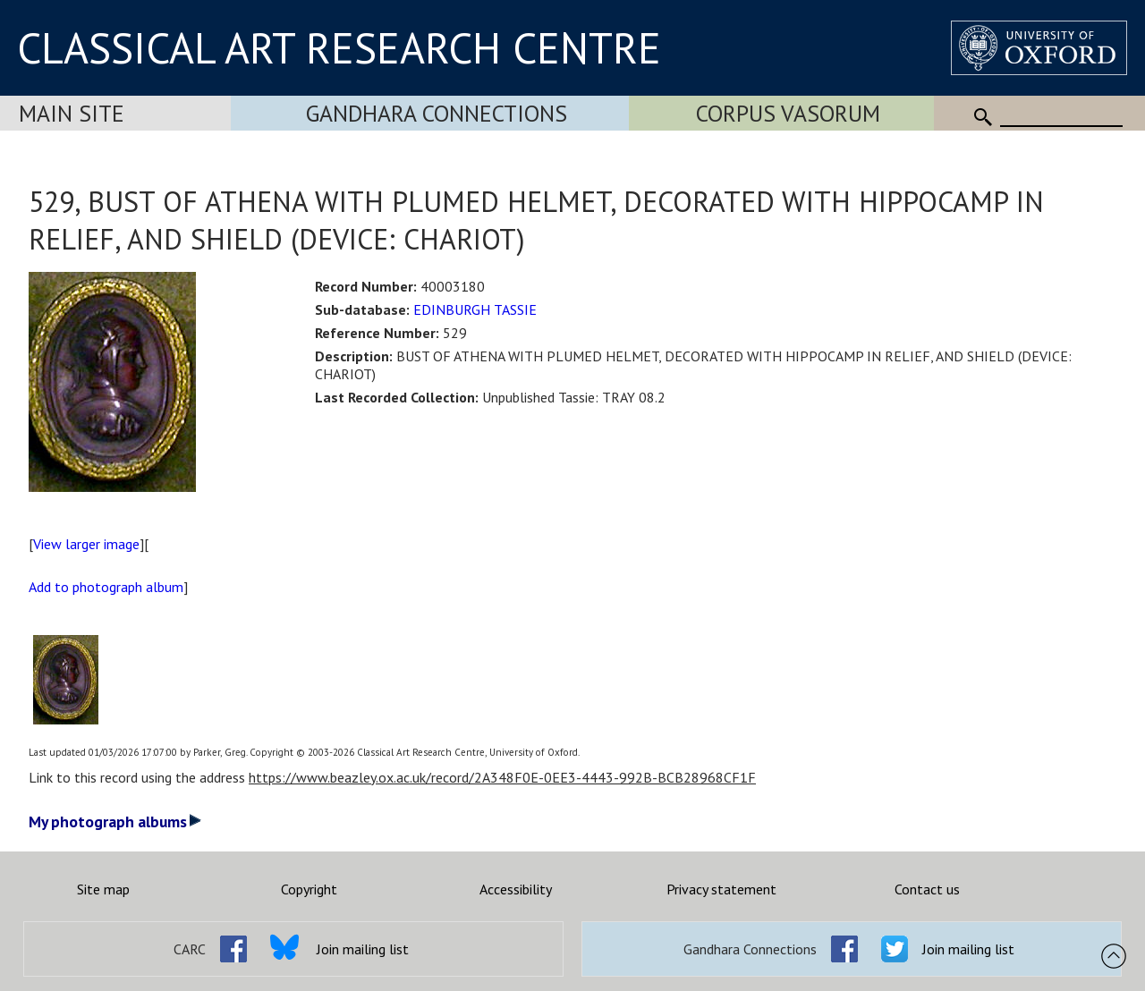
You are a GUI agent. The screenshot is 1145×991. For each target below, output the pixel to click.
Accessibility (515, 889)
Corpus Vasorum (788, 113)
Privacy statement (721, 889)
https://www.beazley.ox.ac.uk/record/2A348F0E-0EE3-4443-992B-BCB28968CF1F (502, 777)
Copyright (309, 889)
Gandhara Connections (436, 113)
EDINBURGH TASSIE (475, 309)
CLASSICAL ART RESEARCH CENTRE (339, 47)
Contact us (927, 889)
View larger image (86, 544)
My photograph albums (115, 821)
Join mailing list (363, 949)
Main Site (71, 113)
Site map (103, 889)
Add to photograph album (106, 587)
